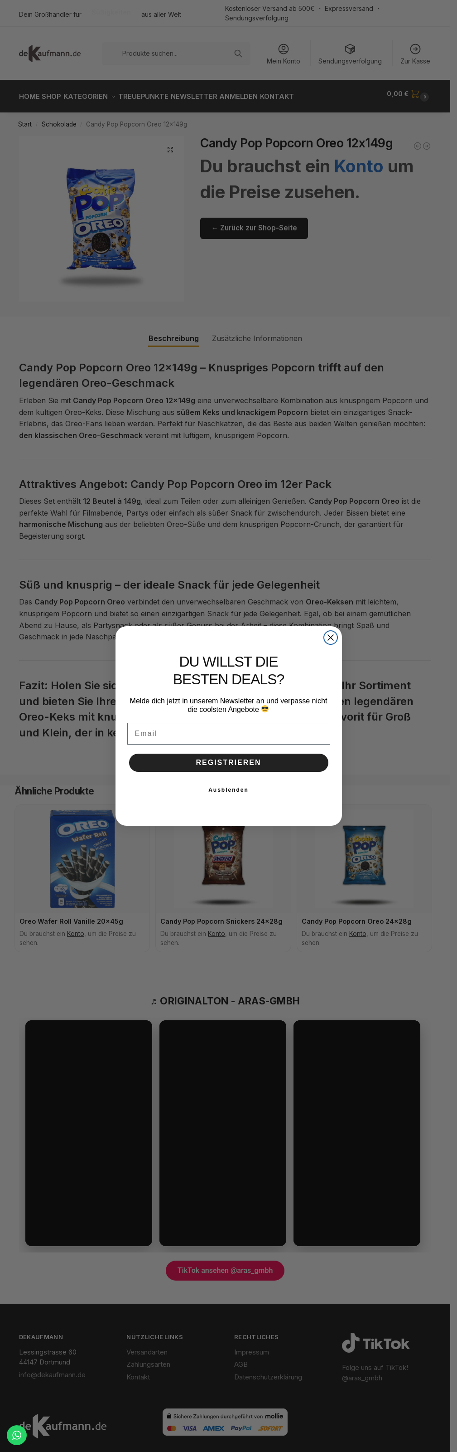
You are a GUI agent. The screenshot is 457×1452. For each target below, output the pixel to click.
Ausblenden (228, 790)
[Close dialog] (330, 637)
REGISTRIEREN (228, 762)
